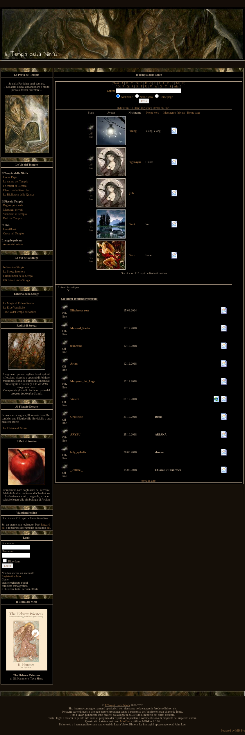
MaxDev (125, 721)
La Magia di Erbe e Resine (18, 303)
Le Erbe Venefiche (14, 307)
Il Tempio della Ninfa (117, 705)
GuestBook (9, 229)
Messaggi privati (13, 209)
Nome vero (152, 112)
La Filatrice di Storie (15, 428)
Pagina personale (13, 205)
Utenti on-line (161, 108)
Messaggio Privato (174, 112)
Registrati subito (11, 576)
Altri (177, 86)
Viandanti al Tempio (15, 214)
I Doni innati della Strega (18, 275)
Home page (194, 112)
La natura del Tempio (15, 181)
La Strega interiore (14, 271)
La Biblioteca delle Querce (18, 194)
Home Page (10, 177)
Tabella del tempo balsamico (20, 311)
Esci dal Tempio (12, 218)
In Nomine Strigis (13, 267)
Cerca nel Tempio (13, 233)
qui (48, 527)
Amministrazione (13, 244)
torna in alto (148, 480)
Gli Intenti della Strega (16, 280)
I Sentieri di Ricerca (14, 185)
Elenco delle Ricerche (16, 190)
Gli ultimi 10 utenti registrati (134, 108)
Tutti (116, 83)
